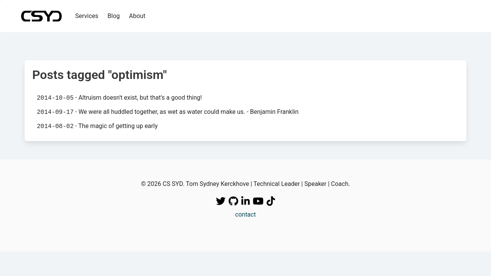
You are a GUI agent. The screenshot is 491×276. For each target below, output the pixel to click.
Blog (113, 16)
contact (245, 214)
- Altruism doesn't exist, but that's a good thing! (119, 98)
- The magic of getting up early (97, 126)
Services (86, 16)
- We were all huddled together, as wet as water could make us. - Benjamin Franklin (167, 112)
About (137, 16)
